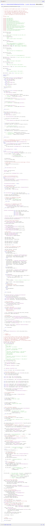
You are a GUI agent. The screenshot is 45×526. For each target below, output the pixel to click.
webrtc (2, 4)
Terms (10, 524)
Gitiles (5, 524)
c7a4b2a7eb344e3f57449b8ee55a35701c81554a (15, 4)
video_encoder (32, 4)
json (43, 524)
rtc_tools (27, 4)
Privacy (8, 524)
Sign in (43, 1)
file (19, 6)
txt (41, 524)
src (5, 4)
